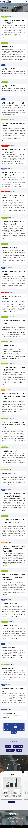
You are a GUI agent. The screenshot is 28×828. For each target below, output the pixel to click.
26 (15, 732)
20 (12, 729)
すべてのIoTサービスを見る (14, 767)
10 (7, 727)
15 (20, 727)
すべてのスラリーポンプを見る (14, 764)
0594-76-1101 (15, 821)
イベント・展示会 (5, 145)
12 (12, 727)
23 (20, 729)
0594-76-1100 (15, 819)
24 (23, 729)
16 (23, 727)
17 (4, 729)
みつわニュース (4, 16)
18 (7, 729)
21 (15, 729)
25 (12, 732)
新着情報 (3, 99)
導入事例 (3, 389)
